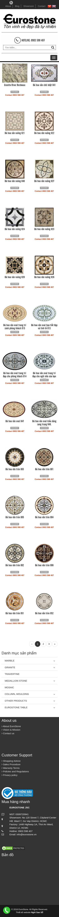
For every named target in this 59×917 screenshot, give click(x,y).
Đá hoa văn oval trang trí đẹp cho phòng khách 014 (14, 374)
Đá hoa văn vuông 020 (15, 277)
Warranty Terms (11, 768)
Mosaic (9, 687)
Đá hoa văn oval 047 (15, 421)
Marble (9, 660)
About (8, 6)
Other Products (16, 700)
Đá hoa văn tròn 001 (44, 469)
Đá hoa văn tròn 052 (44, 613)
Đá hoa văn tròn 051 (15, 613)
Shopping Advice (11, 761)
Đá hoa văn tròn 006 (44, 565)
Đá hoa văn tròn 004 (44, 517)
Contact (41, 6)
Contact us (8, 733)
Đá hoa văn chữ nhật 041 (44, 85)
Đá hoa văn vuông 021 (15, 133)
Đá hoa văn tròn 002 (15, 565)
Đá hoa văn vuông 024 (15, 229)
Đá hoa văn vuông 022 (44, 133)
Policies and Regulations (15, 771)
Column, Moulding (17, 694)
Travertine (12, 674)
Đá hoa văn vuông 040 (15, 181)
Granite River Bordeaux (14, 85)
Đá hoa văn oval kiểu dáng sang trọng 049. (44, 422)
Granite (10, 667)
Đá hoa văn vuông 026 (44, 277)
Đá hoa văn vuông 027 (44, 181)
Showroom (28, 6)
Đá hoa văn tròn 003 (15, 469)
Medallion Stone (16, 680)
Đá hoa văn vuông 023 (44, 229)
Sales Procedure (11, 764)
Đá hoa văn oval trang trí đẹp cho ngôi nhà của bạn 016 (44, 376)
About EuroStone (11, 726)
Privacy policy (9, 775)
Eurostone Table (16, 707)
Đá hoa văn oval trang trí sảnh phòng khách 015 (14, 326)
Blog (17, 6)
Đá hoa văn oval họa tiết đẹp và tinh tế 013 (44, 326)
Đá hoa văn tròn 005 (15, 517)
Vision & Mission (11, 729)
